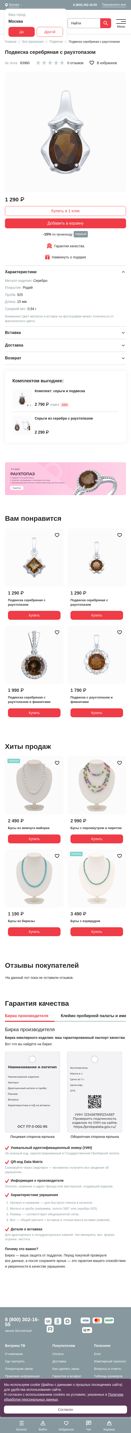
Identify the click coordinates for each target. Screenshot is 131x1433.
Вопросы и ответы (107, 1369)
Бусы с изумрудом (85, 921)
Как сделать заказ (65, 1369)
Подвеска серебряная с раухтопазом (26, 602)
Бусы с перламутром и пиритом (96, 828)
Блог (97, 1354)
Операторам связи (19, 1369)
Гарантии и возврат (66, 1376)
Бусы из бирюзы (21, 921)
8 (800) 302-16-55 (85, 5)
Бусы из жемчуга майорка (28, 828)
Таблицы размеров (108, 1376)
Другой (50, 32)
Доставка (59, 1361)
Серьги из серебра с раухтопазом (64, 418)
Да (21, 32)
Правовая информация (22, 1376)
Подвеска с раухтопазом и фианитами (91, 700)
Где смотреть (15, 1361)
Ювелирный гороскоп (110, 1361)
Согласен (65, 1410)
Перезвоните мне (114, 4)
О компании (14, 1354)
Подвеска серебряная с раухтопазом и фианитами (29, 700)
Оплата (58, 1354)
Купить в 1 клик (65, 211)
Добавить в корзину (65, 223)
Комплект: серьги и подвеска (60, 391)
